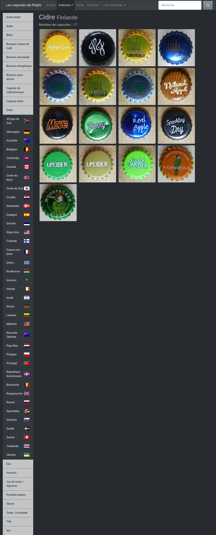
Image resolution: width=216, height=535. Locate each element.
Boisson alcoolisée (18, 57)
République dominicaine (18, 374)
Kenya (18, 306)
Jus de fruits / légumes (15, 484)
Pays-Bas (18, 346)
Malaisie (18, 324)
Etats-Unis (18, 232)
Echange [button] (92, 5)
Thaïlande (18, 446)
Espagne (18, 215)
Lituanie (18, 315)
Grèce (18, 263)
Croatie (18, 197)
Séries (80, 5)
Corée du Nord (18, 177)
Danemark (18, 206)
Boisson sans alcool (14, 77)
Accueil (50, 5)
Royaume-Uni (18, 393)
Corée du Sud (18, 188)
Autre (9, 26)
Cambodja (18, 158)
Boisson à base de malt (17, 46)
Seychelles (18, 411)
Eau (8, 463)
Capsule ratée (14, 101)
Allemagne (18, 132)
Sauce (10, 503)
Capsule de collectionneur (15, 90)
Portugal (18, 363)
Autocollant (13, 17)
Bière (9, 35)
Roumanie (18, 385)
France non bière (18, 252)
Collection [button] (66, 5)
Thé (8, 521)
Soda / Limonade (16, 512)
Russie (18, 402)
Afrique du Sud (18, 121)
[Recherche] (179, 5)
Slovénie (18, 420)
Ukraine (18, 455)
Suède (18, 428)
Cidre (9, 110)
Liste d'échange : (114, 5)
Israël (18, 298)
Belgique (18, 149)
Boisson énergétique (19, 66)
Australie (18, 140)
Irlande (18, 289)
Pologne (18, 354)
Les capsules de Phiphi (23, 5)
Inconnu (18, 280)
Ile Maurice (18, 271)
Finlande (18, 241)
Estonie (18, 223)
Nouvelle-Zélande (18, 335)
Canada (18, 167)
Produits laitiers (16, 494)
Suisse (18, 437)
